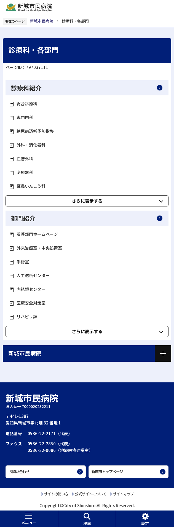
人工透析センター (33, 275)
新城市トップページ (107, 471)
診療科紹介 (26, 87)
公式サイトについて (90, 493)
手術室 (23, 261)
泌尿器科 (25, 172)
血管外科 (25, 158)
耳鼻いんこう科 (31, 186)
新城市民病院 (41, 21)
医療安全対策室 (31, 303)
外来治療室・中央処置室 (39, 248)
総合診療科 (27, 103)
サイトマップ (123, 493)
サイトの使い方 (56, 493)
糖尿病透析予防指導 (35, 131)
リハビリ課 (27, 316)
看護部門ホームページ (37, 234)
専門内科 (25, 117)
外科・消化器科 (31, 145)
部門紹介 (23, 218)
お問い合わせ (19, 471)
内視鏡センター (31, 289)
